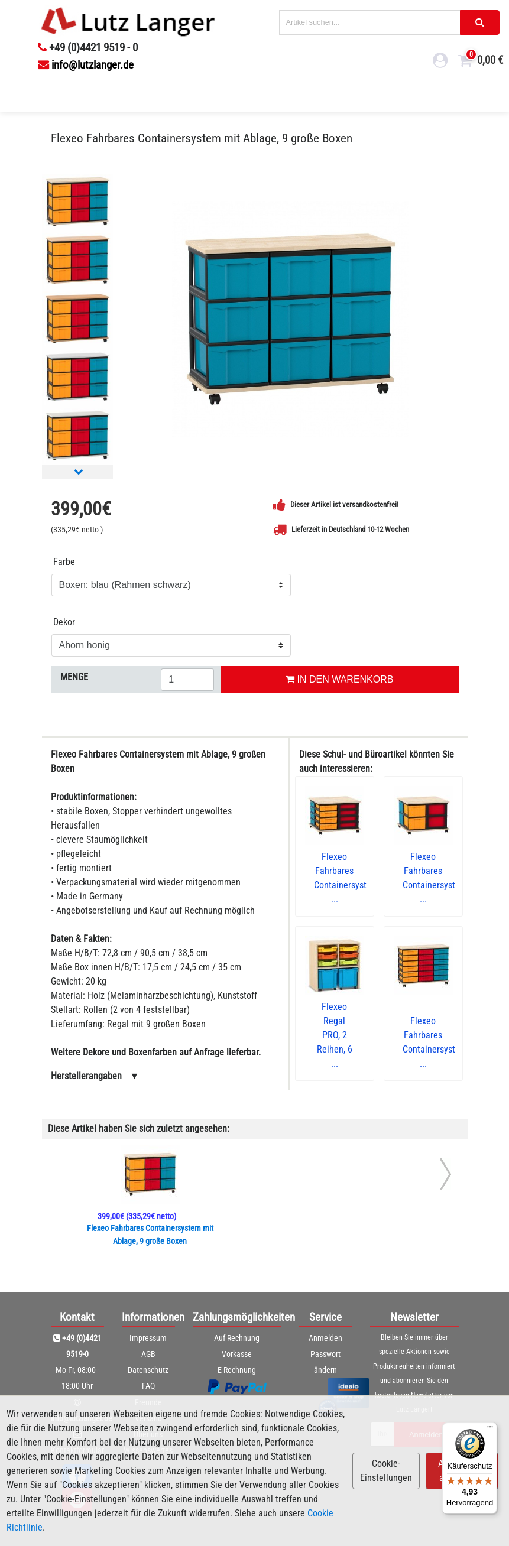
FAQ (148, 1386)
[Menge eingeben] (187, 679)
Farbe (64, 561)
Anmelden (325, 1338)
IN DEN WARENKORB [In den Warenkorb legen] (339, 679)
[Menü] (490, 1429)
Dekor (64, 622)
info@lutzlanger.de (86, 65)
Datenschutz (148, 1370)
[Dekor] (171, 645)
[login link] (440, 62)
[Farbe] (171, 585)
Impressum (148, 1338)
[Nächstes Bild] (78, 471)
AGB (148, 1354)
